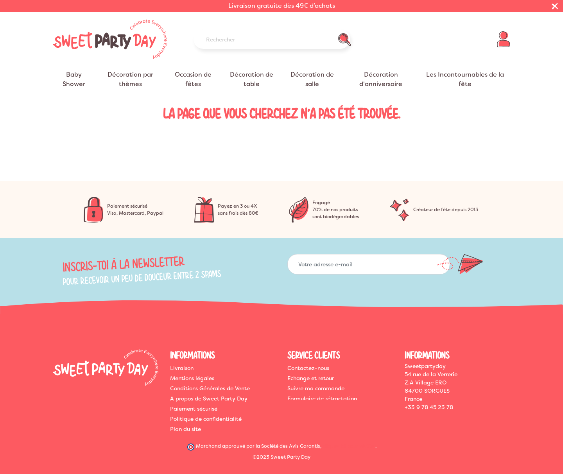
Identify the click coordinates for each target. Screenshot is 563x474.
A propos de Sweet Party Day (208, 398)
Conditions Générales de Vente (210, 388)
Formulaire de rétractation (322, 398)
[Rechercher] (272, 39)
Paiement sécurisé (193, 408)
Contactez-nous (308, 368)
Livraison (182, 368)
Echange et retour (310, 378)
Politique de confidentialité (206, 418)
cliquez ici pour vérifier (349, 445)
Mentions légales (192, 378)
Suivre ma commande (315, 388)
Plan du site (185, 429)
